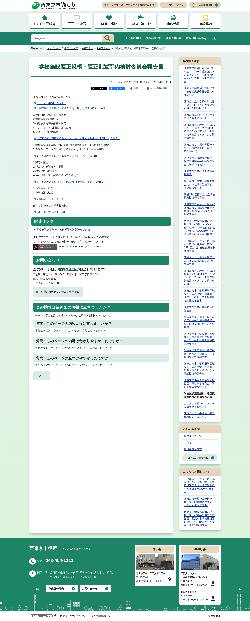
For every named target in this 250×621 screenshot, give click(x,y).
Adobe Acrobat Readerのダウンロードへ (68, 246)
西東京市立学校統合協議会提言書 (199, 173)
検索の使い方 (173, 38)
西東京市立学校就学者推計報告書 (199, 309)
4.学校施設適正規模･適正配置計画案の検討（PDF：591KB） (71, 181)
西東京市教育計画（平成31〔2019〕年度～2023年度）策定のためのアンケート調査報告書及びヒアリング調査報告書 (200, 131)
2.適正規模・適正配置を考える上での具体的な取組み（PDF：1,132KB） (78, 138)
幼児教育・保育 (193, 449)
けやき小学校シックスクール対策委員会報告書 (199, 405)
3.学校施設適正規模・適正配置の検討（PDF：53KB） (67, 155)
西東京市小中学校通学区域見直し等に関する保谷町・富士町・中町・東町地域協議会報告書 (199, 338)
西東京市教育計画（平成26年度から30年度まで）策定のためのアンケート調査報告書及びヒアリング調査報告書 (199, 277)
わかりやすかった (48, 347)
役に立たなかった (95, 330)
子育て (188, 442)
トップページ (54, 48)
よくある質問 (133, 38)
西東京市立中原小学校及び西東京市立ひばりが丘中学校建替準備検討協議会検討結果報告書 (199, 209)
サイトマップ (176, 5)
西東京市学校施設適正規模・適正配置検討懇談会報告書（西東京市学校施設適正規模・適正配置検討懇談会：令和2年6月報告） (199, 519)
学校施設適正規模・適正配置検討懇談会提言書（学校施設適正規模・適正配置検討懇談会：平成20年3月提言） (199, 485)
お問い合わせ (89, 588)
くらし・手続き (44, 24)
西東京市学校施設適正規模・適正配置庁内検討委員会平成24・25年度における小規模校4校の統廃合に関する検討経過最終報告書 (199, 228)
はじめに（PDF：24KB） (51, 103)
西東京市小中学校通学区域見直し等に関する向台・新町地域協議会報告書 (199, 383)
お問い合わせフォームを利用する (60, 291)
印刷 (135, 88)
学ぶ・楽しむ (141, 24)
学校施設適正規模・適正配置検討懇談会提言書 (63, 229)
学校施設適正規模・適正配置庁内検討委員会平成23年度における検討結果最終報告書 (199, 322)
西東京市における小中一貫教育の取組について (199, 116)
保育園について (193, 436)
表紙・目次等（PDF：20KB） (54, 212)
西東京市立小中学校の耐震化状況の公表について (199, 415)
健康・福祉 (109, 24)
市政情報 (173, 24)
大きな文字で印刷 (158, 88)
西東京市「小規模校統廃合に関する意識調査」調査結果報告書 (199, 260)
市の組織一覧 (153, 38)
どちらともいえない (67, 330)
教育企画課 (67, 269)
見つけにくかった (102, 365)
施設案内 (205, 24)
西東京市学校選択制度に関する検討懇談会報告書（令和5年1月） (199, 91)
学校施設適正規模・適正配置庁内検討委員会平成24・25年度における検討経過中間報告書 (199, 245)
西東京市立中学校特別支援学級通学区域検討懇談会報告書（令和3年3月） (199, 105)
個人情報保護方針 (101, 616)
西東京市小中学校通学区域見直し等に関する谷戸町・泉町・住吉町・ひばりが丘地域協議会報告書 (199, 368)
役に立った (44, 330)
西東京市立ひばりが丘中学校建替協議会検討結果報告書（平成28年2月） (199, 161)
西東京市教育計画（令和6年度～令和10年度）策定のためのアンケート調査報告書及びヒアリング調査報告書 (199, 75)
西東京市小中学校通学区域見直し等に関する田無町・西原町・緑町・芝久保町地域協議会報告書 (199, 295)
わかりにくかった (102, 347)
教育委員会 (87, 48)
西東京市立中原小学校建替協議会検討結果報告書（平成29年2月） (199, 148)
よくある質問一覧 (198, 458)
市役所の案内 (56, 588)
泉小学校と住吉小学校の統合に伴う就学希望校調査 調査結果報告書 (199, 184)
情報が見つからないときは (201, 38)
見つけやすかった (48, 365)
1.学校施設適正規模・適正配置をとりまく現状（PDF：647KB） (73, 108)
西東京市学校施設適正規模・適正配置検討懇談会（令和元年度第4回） (198, 502)
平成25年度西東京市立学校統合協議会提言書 (199, 196)
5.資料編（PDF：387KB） (52, 199)
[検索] (65, 38)
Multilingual (205, 5)
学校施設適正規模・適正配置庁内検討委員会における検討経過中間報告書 (199, 353)
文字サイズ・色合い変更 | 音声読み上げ (132, 5)
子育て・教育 (76, 24)
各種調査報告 (103, 48)
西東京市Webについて (73, 616)
